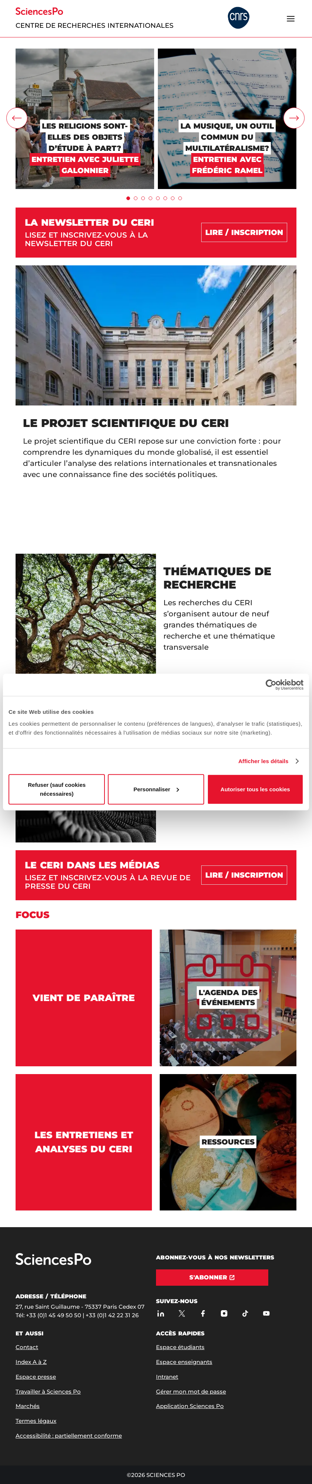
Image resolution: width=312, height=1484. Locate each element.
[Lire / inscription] (244, 875)
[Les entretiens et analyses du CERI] (84, 1142)
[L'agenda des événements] (228, 998)
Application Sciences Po (190, 1406)
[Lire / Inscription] (244, 232)
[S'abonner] (212, 1277)
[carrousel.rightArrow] (294, 118)
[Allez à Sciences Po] (53, 1263)
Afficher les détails (263, 761)
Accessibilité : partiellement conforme (69, 1435)
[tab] (128, 198)
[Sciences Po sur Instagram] (224, 1313)
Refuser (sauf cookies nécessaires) (57, 788)
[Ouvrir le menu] (290, 18)
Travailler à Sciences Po (48, 1391)
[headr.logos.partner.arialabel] (239, 18)
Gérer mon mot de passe (191, 1391)
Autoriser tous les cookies (255, 789)
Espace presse (36, 1376)
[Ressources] (228, 1142)
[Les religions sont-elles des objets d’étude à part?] (85, 52)
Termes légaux (36, 1420)
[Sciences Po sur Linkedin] (160, 1313)
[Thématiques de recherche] (156, 624)
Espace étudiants (180, 1347)
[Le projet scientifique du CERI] (156, 405)
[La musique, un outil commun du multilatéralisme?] (227, 52)
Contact (27, 1347)
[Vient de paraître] (84, 998)
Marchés (28, 1406)
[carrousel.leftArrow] (16, 118)
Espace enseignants (184, 1361)
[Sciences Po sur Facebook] (203, 1313)
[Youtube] (266, 1313)
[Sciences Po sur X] (181, 1313)
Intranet (167, 1376)
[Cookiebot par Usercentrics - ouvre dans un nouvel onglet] (271, 684)
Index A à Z (31, 1361)
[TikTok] (245, 1313)
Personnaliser (156, 789)
